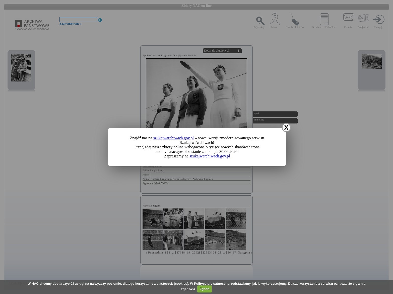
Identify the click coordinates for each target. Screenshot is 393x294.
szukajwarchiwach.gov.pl (173, 138)
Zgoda (205, 289)
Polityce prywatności (210, 283)
